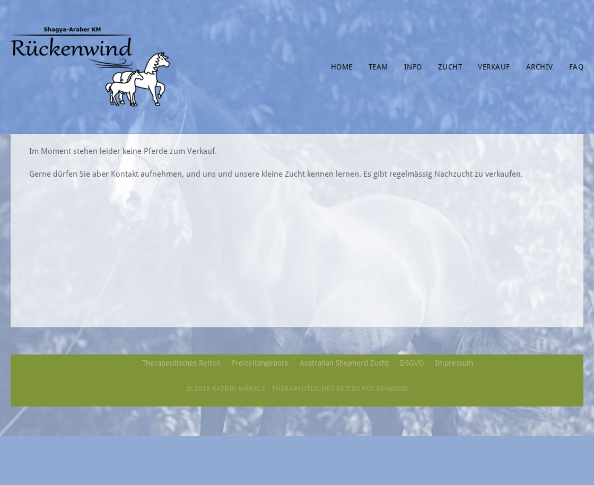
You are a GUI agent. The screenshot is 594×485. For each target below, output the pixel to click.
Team (378, 67)
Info (413, 67)
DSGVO (412, 363)
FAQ (576, 67)
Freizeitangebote (260, 363)
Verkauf (494, 67)
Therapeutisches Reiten (181, 363)
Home (342, 67)
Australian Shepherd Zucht (344, 363)
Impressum (454, 363)
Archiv (539, 67)
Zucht (450, 67)
